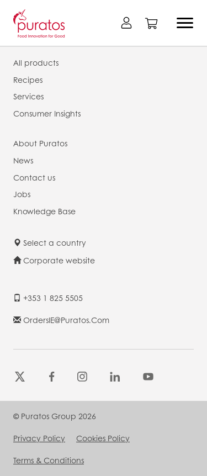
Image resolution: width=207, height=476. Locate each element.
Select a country (49, 242)
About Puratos (40, 143)
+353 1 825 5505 (48, 297)
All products (36, 62)
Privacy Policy (39, 437)
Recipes (28, 79)
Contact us (34, 177)
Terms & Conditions (48, 460)
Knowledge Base (44, 210)
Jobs (21, 193)
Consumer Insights (47, 113)
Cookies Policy (103, 437)
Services (28, 96)
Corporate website (54, 260)
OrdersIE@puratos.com (61, 319)
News (23, 160)
